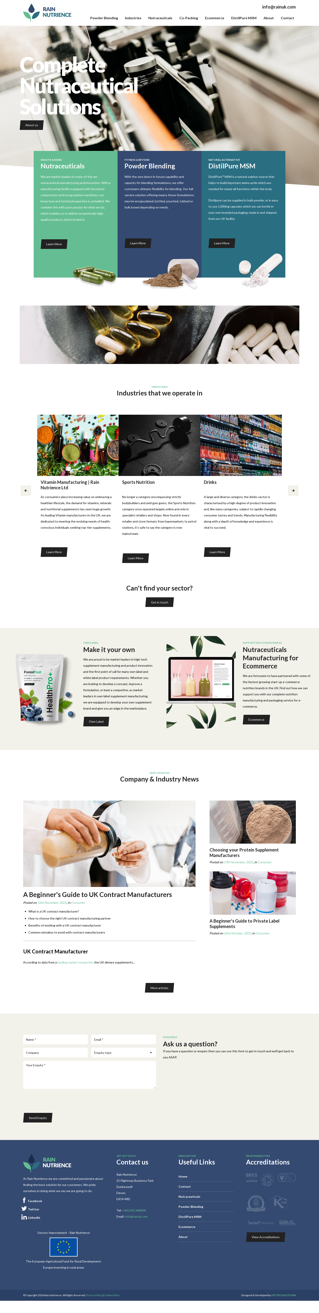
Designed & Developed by (268, 1295)
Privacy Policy (94, 1295)
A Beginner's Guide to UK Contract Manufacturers (97, 894)
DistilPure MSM (244, 18)
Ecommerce (214, 18)
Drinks (210, 482)
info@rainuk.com (279, 6)
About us (31, 125)
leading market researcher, (75, 962)
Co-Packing (188, 18)
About (269, 18)
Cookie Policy (112, 1295)
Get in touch (159, 602)
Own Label (96, 721)
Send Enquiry (38, 1118)
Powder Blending (104, 18)
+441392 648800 (134, 1210)
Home (183, 1176)
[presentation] (56, 1100)
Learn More (54, 244)
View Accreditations (266, 1237)
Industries (133, 18)
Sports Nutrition (138, 482)
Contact (287, 18)
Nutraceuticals (160, 18)
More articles (159, 988)
